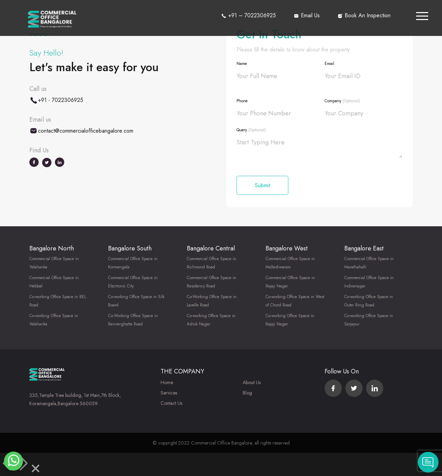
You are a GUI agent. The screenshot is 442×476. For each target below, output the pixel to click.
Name (242, 63)
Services (169, 392)
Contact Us (171, 403)
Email (329, 63)
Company (342, 101)
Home (167, 382)
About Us (252, 382)
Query (251, 130)
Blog (247, 392)
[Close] (35, 469)
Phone (242, 101)
